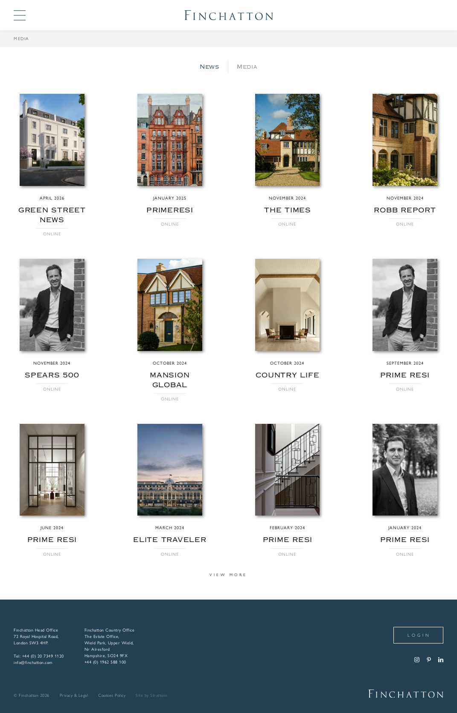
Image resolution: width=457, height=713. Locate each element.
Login (419, 635)
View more (228, 574)
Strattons (159, 695)
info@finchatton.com (33, 662)
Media (247, 66)
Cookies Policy (111, 695)
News (209, 66)
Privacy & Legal (74, 695)
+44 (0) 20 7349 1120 (43, 656)
